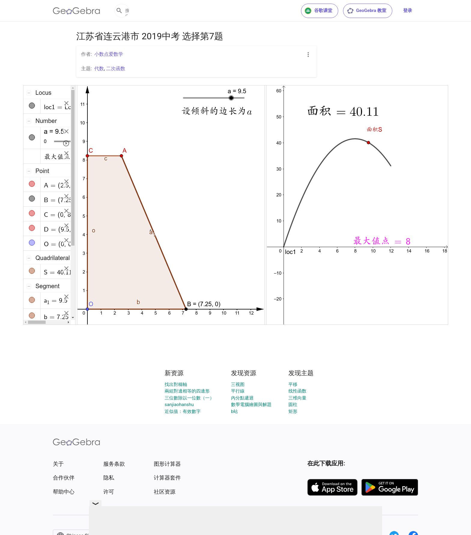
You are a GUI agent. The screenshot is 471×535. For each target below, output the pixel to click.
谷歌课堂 (318, 10)
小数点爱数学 (108, 54)
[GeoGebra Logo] (76, 10)
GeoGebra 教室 (366, 10)
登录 (407, 10)
